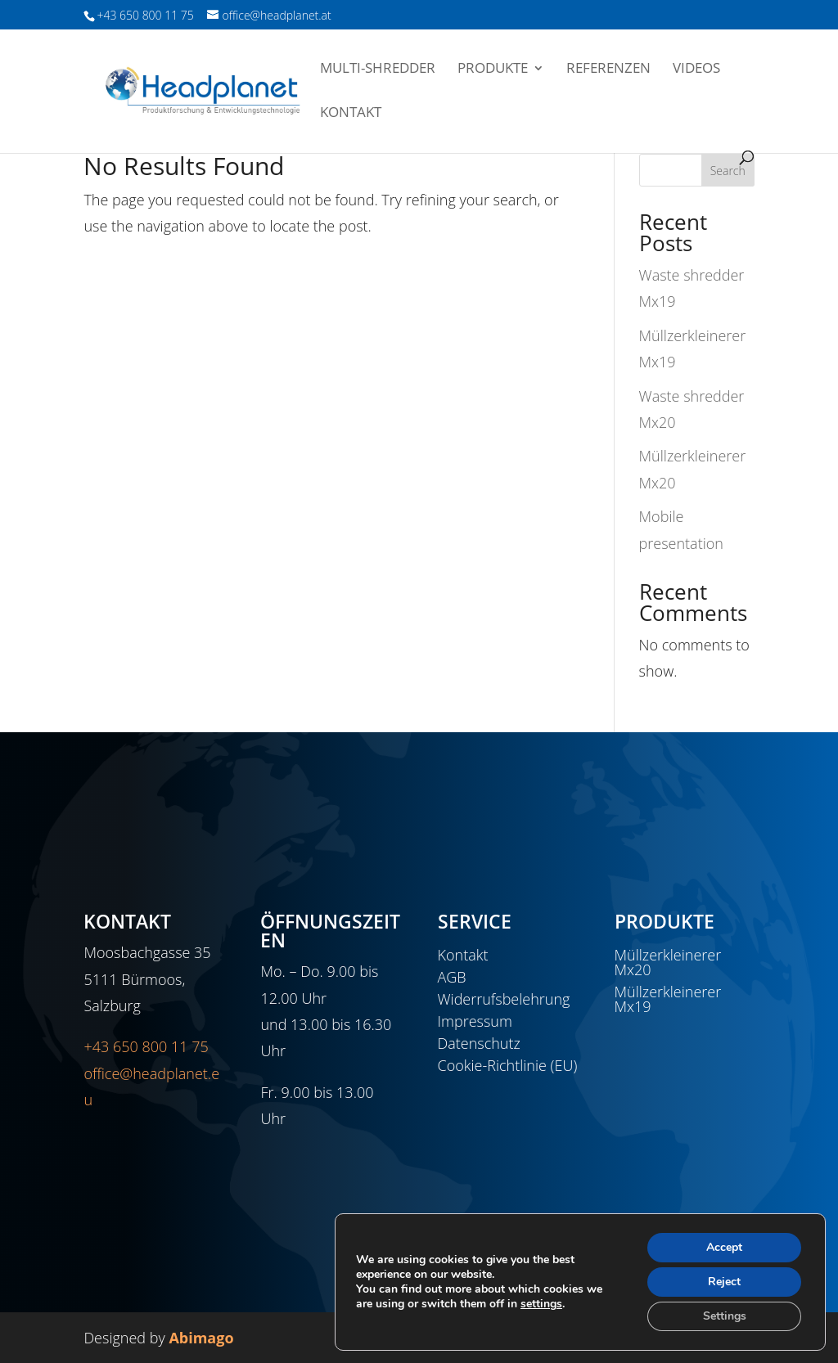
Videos (696, 69)
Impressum (475, 1021)
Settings (724, 1316)
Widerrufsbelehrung (504, 999)
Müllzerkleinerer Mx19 (668, 999)
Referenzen (608, 69)
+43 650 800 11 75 (145, 1046)
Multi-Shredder (377, 69)
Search (728, 170)
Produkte (492, 69)
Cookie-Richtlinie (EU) (508, 1065)
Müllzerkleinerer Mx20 (668, 962)
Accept (724, 1247)
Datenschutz (479, 1043)
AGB (452, 977)
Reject (724, 1281)
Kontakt (350, 113)
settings (541, 1304)
